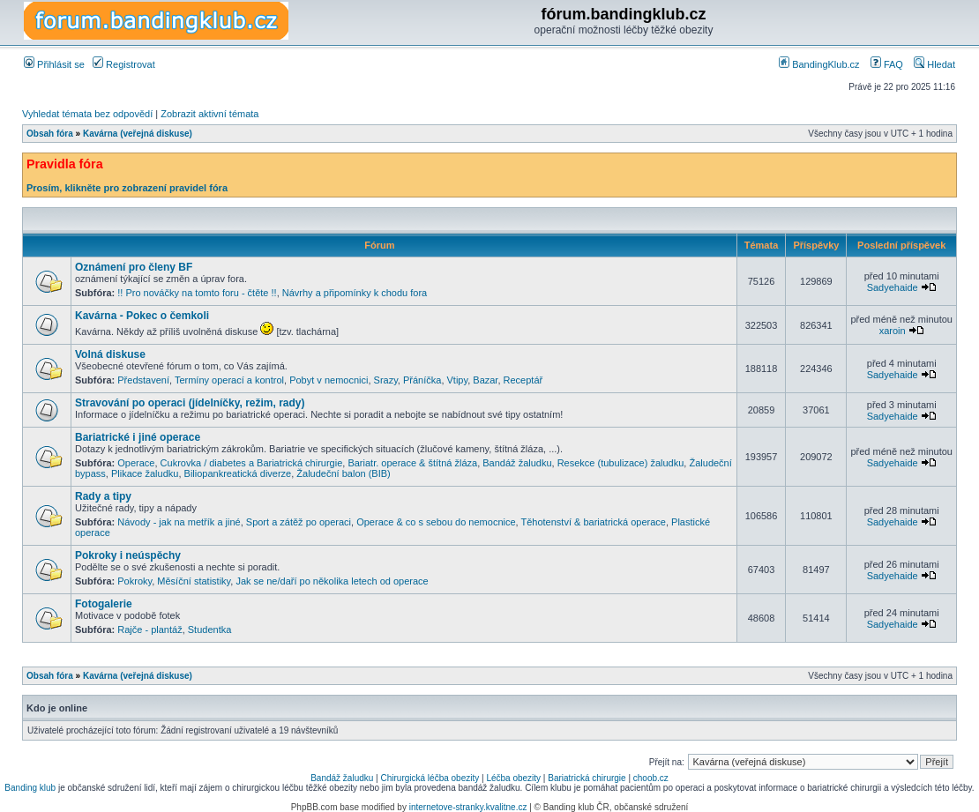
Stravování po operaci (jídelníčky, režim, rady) (190, 403)
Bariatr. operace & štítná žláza (412, 463)
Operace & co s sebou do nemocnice (435, 522)
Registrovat (124, 64)
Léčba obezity (513, 778)
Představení (143, 380)
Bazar (485, 380)
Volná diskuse (110, 354)
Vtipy (457, 380)
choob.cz (651, 778)
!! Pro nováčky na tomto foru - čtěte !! (196, 292)
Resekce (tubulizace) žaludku (620, 463)
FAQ (887, 64)
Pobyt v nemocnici (328, 380)
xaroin (892, 330)
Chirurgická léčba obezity (430, 778)
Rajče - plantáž (149, 629)
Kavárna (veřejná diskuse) (137, 133)
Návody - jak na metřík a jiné (178, 522)
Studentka (210, 629)
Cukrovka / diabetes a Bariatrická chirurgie (252, 463)
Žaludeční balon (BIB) (343, 473)
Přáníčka (422, 380)
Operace (135, 463)
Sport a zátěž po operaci (298, 522)
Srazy (386, 380)
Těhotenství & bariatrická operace (592, 522)
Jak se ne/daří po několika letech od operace (331, 581)
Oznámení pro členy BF (133, 267)
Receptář (523, 380)
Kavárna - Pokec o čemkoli (142, 315)
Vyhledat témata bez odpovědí (87, 113)
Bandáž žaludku (516, 463)
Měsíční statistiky (193, 581)
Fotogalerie (103, 604)
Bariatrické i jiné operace (137, 437)
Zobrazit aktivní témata (209, 113)
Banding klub (30, 788)
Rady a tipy (103, 496)
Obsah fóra (49, 133)
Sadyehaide (892, 287)
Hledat (934, 64)
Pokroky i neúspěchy (128, 555)
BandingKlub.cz (819, 64)
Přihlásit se (54, 64)
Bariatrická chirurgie (586, 778)
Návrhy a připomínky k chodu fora (354, 292)
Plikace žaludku (144, 473)
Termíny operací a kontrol (229, 380)
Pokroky (134, 581)
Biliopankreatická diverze (238, 473)
